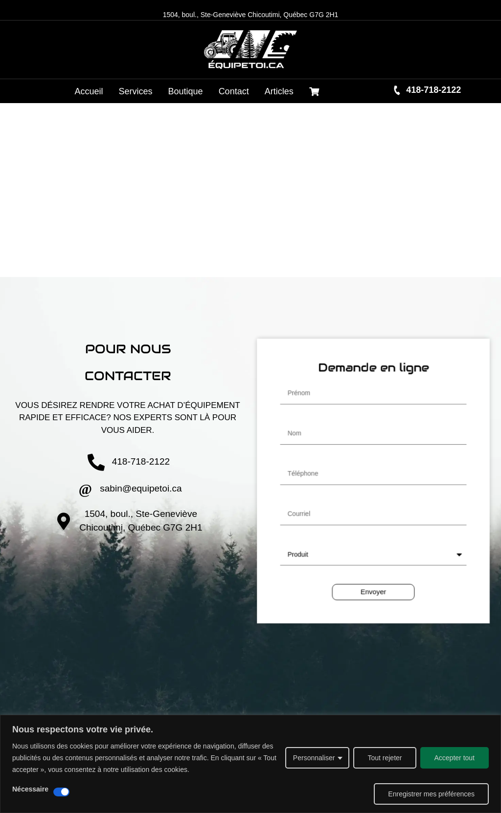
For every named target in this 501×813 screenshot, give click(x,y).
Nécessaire (30, 789)
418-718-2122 (433, 90)
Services (136, 91)
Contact (234, 91)
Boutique (185, 91)
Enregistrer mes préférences (431, 794)
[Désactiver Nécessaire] (61, 792)
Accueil (89, 91)
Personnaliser (314, 758)
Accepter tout (454, 758)
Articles (279, 91)
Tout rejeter (384, 758)
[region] (250, 764)
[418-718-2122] (397, 90)
